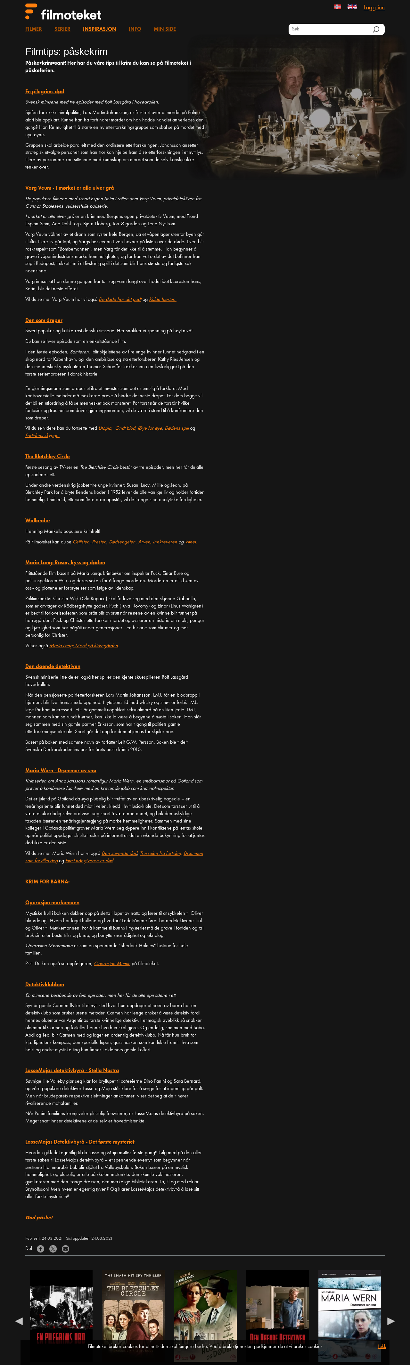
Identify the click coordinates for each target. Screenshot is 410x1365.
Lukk (382, 1346)
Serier (62, 29)
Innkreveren (165, 542)
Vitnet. (191, 542)
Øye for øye (150, 428)
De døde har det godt (120, 299)
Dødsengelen (122, 542)
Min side (165, 29)
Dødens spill (177, 428)
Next (391, 1321)
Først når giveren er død (89, 861)
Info (135, 29)
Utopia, (106, 428)
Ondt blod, (125, 428)
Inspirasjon (99, 29)
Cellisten (81, 542)
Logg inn (374, 7)
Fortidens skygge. (42, 435)
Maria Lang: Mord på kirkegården (83, 646)
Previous (18, 1321)
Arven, (145, 542)
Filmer (33, 29)
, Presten (97, 542)
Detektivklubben (44, 985)
